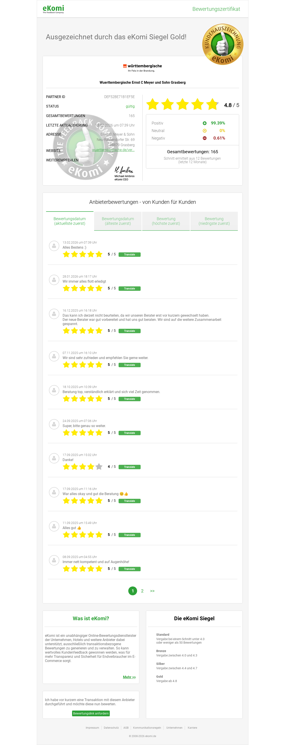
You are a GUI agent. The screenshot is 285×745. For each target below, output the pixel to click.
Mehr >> (129, 677)
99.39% (214, 123)
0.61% (214, 138)
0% (214, 130)
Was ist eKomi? (91, 618)
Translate (129, 254)
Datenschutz (111, 727)
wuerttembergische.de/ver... (113, 150)
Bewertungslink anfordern (91, 713)
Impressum (92, 727)
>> (152, 591)
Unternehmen (174, 727)
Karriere (192, 727)
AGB (126, 727)
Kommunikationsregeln (147, 727)
